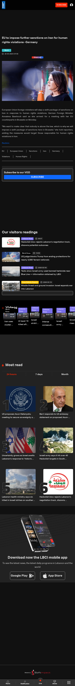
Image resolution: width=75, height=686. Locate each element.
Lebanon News (27, 238)
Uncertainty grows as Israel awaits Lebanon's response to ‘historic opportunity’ (18, 458)
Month (64, 374)
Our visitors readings (20, 232)
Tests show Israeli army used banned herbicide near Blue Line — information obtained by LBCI (45, 272)
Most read (13, 365)
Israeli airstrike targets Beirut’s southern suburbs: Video (35, 322)
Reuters (5, 143)
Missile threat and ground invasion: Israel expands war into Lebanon (47, 287)
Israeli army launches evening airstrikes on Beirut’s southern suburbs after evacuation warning (61, 323)
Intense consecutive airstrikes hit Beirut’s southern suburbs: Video (48, 324)
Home (8, 682)
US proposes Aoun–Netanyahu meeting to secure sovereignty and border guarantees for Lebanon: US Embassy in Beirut (18, 416)
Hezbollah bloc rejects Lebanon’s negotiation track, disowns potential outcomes (45, 243)
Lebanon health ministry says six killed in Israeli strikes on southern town (18, 499)
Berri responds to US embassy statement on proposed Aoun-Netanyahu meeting (53, 416)
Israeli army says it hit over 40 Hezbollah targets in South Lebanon (53, 458)
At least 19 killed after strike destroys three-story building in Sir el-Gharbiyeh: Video (23, 323)
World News (26, 253)
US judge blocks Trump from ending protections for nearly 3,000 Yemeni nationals (45, 258)
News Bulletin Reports (30, 282)
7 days (39, 374)
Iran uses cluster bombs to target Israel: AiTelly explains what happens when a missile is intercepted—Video (10, 324)
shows (54, 682)
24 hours (12, 374)
